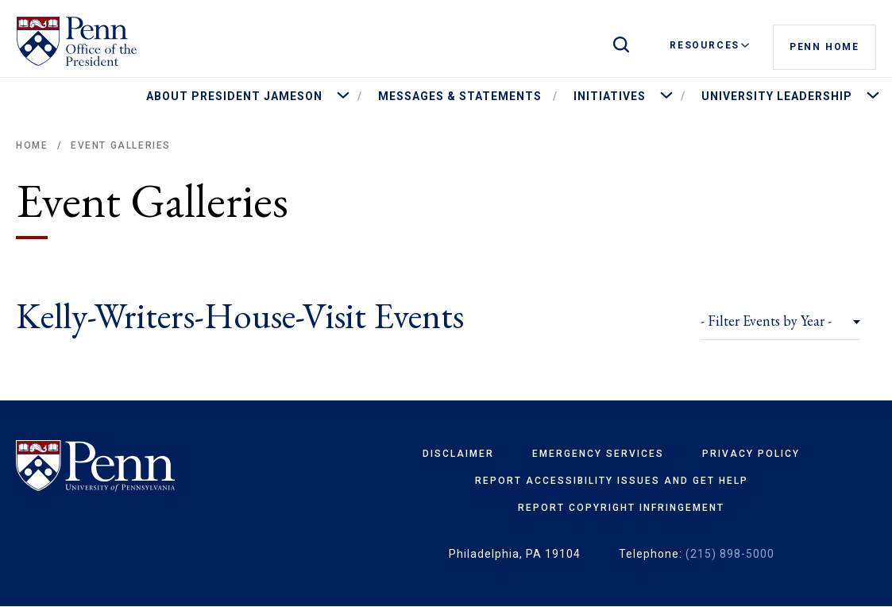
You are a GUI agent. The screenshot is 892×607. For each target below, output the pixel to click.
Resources (709, 45)
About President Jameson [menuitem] (234, 96)
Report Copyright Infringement (621, 507)
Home (32, 145)
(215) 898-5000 (729, 553)
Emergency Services (598, 453)
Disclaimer (458, 453)
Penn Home (824, 46)
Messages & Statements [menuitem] (460, 96)
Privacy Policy (751, 453)
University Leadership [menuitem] (776, 96)
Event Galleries (121, 145)
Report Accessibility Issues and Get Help (611, 480)
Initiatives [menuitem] (609, 96)
